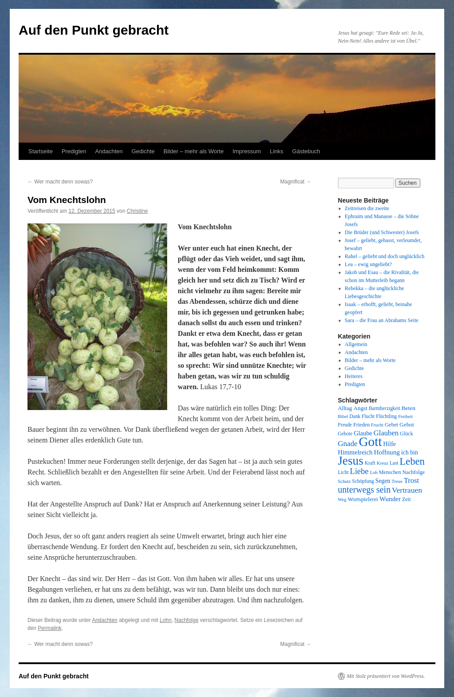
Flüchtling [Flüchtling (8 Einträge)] (386, 416)
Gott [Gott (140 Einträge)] (370, 441)
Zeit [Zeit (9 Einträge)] (406, 499)
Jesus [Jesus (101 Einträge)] (351, 460)
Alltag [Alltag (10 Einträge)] (345, 408)
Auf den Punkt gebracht (93, 30)
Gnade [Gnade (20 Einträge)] (347, 443)
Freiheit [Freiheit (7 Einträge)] (405, 416)
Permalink (49, 628)
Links (276, 151)
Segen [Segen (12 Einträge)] (382, 481)
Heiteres (354, 376)
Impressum (246, 151)
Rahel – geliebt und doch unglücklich (385, 256)
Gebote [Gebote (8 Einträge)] (345, 433)
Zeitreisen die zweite (367, 208)
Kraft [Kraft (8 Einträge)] (370, 463)
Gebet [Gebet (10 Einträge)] (391, 425)
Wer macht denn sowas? (60, 182)
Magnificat (295, 182)
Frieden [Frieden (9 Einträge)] (361, 425)
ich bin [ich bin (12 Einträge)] (409, 452)
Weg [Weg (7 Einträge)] (342, 499)
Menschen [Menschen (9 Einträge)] (390, 472)
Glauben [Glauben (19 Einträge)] (386, 433)
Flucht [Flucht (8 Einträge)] (368, 416)
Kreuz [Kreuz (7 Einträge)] (382, 463)
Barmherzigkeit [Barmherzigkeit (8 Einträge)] (384, 408)
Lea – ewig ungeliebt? (368, 264)
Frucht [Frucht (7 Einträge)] (377, 424)
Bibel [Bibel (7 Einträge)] (343, 416)
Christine (137, 211)
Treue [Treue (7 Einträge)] (396, 481)
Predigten (74, 151)
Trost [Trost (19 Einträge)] (411, 480)
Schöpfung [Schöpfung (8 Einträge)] (363, 481)
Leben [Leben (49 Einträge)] (412, 461)
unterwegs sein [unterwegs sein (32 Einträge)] (364, 489)
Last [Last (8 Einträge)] (394, 463)
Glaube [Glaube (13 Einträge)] (363, 433)
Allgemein (356, 344)
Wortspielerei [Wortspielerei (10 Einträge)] (363, 499)
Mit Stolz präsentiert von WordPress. (386, 676)
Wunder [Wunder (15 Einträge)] (390, 498)
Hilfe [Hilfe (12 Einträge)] (389, 444)
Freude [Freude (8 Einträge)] (345, 424)
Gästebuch (306, 151)
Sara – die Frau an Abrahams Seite (382, 320)
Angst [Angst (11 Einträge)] (360, 408)
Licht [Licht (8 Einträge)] (343, 472)
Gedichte (143, 151)
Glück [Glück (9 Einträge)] (406, 433)
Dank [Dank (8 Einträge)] (354, 416)
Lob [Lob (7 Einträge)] (373, 472)
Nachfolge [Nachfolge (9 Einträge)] (414, 472)
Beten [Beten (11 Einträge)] (408, 408)
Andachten (109, 151)
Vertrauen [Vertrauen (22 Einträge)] (407, 490)
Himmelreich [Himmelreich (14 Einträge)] (355, 452)
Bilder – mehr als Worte (194, 151)
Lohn (166, 620)
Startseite (40, 151)
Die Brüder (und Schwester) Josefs (382, 232)
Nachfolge (187, 620)
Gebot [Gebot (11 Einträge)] (406, 424)
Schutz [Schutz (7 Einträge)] (344, 481)
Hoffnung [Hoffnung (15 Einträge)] (387, 452)
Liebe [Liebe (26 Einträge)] (359, 471)
